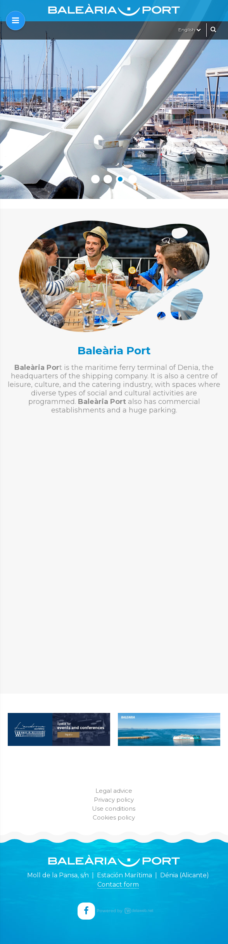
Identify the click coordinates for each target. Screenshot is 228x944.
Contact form (118, 884)
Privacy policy (114, 799)
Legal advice (113, 790)
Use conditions (113, 808)
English (189, 30)
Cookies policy (114, 817)
